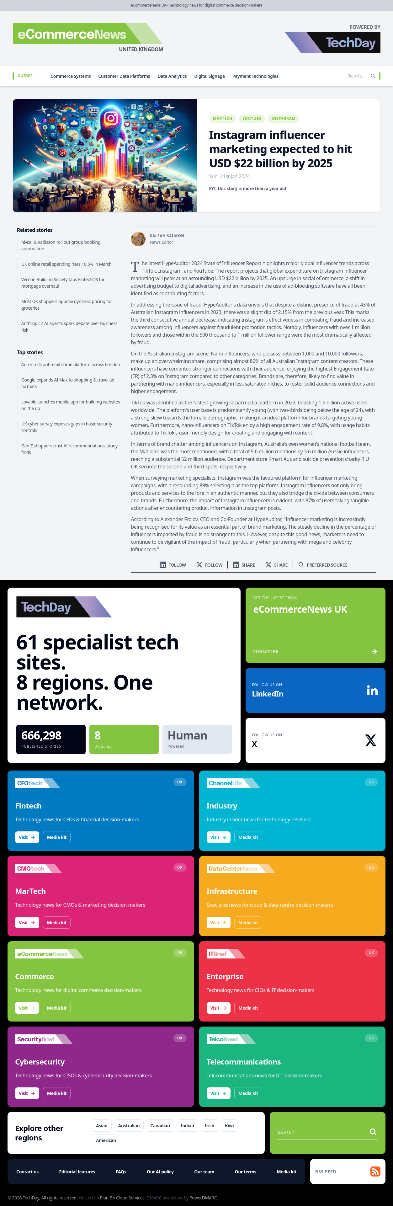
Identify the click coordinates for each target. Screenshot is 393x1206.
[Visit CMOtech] (49, 868)
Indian (187, 1126)
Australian (129, 1126)
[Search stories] (343, 76)
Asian (102, 1126)
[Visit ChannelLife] (241, 783)
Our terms (245, 1172)
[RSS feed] (347, 1171)
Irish (209, 1126)
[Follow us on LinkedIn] (173, 565)
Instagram (283, 118)
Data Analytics (172, 76)
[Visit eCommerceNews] (49, 954)
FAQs (121, 1172)
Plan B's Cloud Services (122, 1198)
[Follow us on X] (209, 565)
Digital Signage (209, 76)
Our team (204, 1172)
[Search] (373, 76)
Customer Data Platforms (124, 76)
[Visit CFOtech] (49, 783)
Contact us (27, 1172)
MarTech (222, 118)
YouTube (252, 118)
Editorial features (77, 1172)
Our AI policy (160, 1172)
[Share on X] (276, 565)
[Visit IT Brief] (241, 954)
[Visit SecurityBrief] (49, 1039)
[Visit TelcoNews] (241, 1039)
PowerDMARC (203, 1198)
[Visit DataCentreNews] (241, 868)
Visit (27, 837)
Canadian (160, 1126)
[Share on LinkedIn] (244, 565)
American (106, 1140)
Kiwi (229, 1126)
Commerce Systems (70, 76)
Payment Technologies (255, 76)
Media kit (56, 837)
